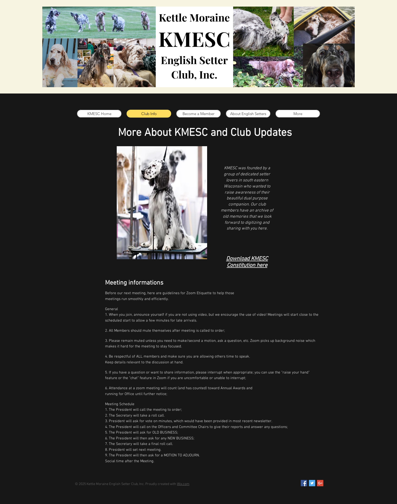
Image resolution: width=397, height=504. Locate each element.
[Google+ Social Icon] (320, 483)
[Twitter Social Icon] (312, 483)
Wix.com (183, 484)
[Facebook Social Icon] (304, 483)
